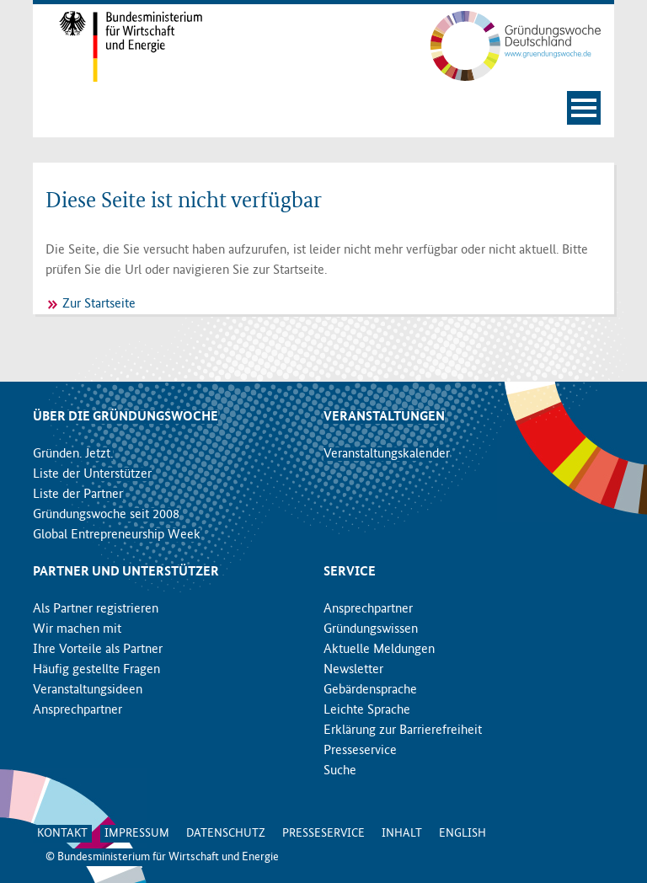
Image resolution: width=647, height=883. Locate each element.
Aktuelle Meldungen (379, 649)
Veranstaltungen (384, 417)
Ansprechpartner (77, 710)
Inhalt (402, 833)
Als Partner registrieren (95, 609)
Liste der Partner (78, 494)
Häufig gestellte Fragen (96, 670)
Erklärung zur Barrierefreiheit (403, 730)
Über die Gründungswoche (125, 417)
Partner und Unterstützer (126, 572)
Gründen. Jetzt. (73, 454)
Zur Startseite (99, 304)
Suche (340, 771)
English (462, 833)
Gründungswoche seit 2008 (106, 515)
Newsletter (353, 670)
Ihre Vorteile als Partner (98, 649)
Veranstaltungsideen (87, 690)
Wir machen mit (77, 629)
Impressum (136, 833)
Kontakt (62, 833)
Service (350, 572)
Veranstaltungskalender (387, 454)
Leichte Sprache (367, 710)
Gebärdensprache (370, 690)
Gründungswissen (371, 629)
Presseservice (360, 750)
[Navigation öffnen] (584, 108)
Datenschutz (225, 833)
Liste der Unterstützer (92, 474)
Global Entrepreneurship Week (117, 535)
